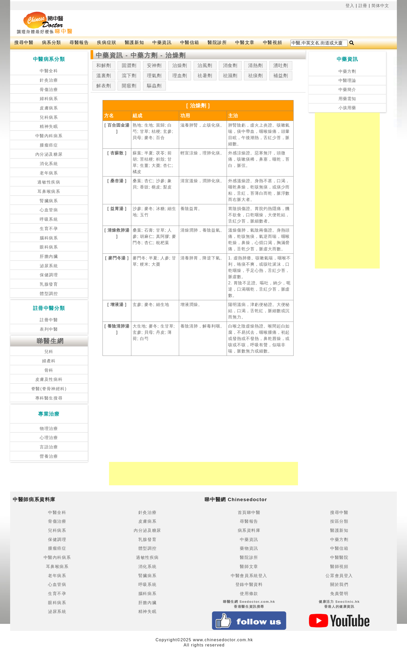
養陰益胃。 (191, 208)
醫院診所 (217, 42)
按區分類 (339, 521)
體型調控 (49, 293)
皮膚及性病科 (49, 379)
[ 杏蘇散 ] (116, 153)
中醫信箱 (189, 42)
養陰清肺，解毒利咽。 (202, 326)
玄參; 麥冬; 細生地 (151, 304)
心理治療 (49, 437)
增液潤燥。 (191, 304)
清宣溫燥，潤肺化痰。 (202, 181)
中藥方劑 (347, 71)
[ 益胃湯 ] (116, 208)
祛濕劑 (230, 75)
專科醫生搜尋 (49, 398)
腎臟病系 (49, 201)
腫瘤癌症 (49, 145)
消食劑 (230, 65)
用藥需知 (347, 98)
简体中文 (380, 5)
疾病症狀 (106, 42)
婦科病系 (49, 98)
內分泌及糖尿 (49, 154)
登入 (349, 5)
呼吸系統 (49, 219)
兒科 (48, 351)
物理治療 (49, 428)
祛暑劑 (205, 75)
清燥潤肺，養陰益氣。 (202, 230)
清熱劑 (255, 65)
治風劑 (205, 65)
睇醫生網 (50, 340)
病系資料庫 (249, 530)
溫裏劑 (103, 75)
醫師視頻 (339, 566)
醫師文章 (249, 566)
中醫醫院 (339, 557)
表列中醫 (49, 329)
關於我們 (339, 584)
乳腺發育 (49, 284)
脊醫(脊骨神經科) (49, 389)
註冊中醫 (49, 320)
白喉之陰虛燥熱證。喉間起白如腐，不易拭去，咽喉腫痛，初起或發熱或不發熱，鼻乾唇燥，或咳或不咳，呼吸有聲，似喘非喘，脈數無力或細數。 (259, 338)
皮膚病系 (49, 108)
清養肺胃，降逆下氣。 (202, 258)
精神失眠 (49, 126)
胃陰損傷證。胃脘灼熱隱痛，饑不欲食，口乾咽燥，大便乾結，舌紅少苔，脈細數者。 (259, 214)
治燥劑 (179, 65)
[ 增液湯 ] (116, 304)
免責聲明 (339, 593)
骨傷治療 (49, 89)
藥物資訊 (249, 548)
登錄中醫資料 (249, 584)
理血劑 (179, 75)
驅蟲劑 (154, 85)
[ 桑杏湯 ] (116, 181)
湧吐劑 (280, 65)
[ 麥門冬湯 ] (117, 258)
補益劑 (280, 75)
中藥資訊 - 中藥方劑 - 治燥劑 (141, 55)
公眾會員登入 (339, 575)
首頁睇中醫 (249, 512)
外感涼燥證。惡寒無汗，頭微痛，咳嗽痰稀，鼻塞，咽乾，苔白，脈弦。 (259, 159)
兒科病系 (49, 117)
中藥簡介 (347, 89)
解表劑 (103, 85)
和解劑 (103, 65)
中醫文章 (244, 42)
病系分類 (51, 42)
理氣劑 (154, 75)
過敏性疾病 (48, 182)
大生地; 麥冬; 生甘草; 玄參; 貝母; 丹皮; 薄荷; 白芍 (154, 332)
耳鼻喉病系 (48, 191)
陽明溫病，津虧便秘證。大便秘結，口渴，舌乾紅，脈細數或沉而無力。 (259, 310)
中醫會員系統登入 (249, 575)
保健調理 (49, 275)
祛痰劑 (255, 75)
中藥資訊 (162, 42)
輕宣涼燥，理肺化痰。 (202, 153)
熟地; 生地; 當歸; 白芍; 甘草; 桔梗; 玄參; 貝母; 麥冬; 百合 (153, 131)
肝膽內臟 (49, 256)
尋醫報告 (79, 42)
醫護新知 (134, 42)
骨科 (48, 370)
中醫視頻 (272, 42)
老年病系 (49, 173)
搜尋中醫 (23, 42)
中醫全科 (49, 71)
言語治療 (49, 447)
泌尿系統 (49, 266)
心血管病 (49, 210)
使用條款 (249, 593)
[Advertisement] (225, 23)
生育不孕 (49, 228)
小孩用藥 (347, 108)
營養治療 (49, 456)
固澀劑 (129, 65)
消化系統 (49, 163)
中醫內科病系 (49, 136)
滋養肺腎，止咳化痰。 (202, 125)
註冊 (362, 5)
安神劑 (154, 65)
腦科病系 (49, 238)
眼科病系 (49, 247)
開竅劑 (129, 85)
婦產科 (49, 361)
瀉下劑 (129, 75)
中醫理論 (347, 80)
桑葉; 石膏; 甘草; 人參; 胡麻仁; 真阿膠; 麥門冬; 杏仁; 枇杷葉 (154, 236)
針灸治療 (49, 80)
